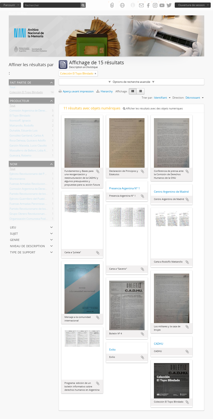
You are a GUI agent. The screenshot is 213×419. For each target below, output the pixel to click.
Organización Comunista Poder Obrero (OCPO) (38, 219)
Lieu (13, 227)
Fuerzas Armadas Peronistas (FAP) (31, 204)
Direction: (178, 97)
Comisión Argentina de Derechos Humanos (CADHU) (42, 111)
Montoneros (17, 179)
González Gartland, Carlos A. (27, 136)
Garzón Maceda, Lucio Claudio (28, 146)
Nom (13, 163)
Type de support (22, 252)
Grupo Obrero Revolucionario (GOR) (32, 214)
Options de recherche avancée (131, 82)
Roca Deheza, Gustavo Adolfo (28, 141)
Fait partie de (20, 82)
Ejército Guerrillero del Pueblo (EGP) (31, 199)
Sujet (14, 233)
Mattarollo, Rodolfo (22, 126)
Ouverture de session (191, 5)
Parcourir (9, 5)
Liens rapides (133, 5)
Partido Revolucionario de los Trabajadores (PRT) (40, 194)
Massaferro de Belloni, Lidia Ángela (31, 151)
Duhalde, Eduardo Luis (23, 131)
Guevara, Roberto (20, 156)
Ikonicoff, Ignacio (20, 121)
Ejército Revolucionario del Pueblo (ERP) (34, 174)
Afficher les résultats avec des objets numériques (153, 108)
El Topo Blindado (20, 116)
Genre (15, 239)
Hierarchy (104, 91)
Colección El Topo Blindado (26, 93)
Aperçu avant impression (76, 91)
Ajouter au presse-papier (98, 171)
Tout (12, 88)
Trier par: (147, 97)
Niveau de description (27, 245)
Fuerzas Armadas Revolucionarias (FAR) (34, 184)
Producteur (19, 100)
